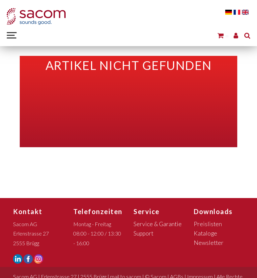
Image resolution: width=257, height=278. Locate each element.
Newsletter (209, 242)
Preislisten (208, 223)
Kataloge (205, 233)
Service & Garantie (158, 223)
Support (143, 233)
